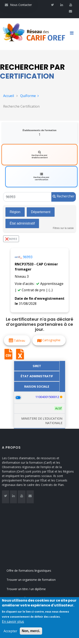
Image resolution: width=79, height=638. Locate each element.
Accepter (10, 631)
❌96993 (11, 239)
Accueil (8, 95)
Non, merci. (31, 631)
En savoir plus (13, 621)
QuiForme (29, 95)
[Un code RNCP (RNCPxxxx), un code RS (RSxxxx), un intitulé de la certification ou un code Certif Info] (27, 197)
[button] (17, 340)
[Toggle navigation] (73, 34)
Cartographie (51, 340)
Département (41, 212)
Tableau (19, 340)
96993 (27, 257)
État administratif (22, 223)
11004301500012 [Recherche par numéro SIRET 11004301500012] (47, 397)
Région (15, 212)
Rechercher (64, 196)
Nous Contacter (18, 5)
